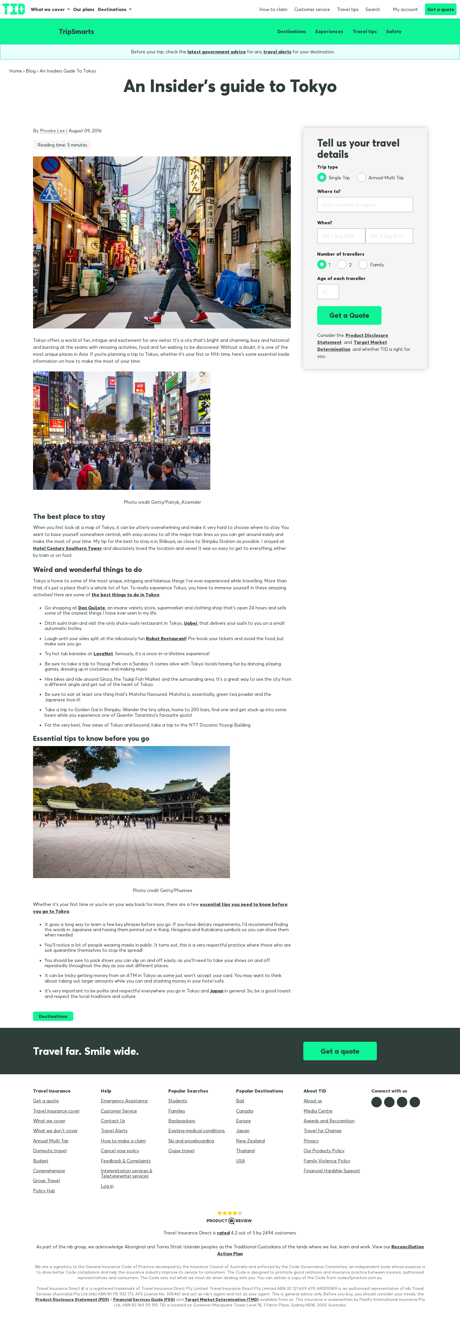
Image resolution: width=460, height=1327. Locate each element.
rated (223, 1233)
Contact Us (113, 1121)
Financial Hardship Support (332, 1170)
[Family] (371, 264)
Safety (393, 31)
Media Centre (318, 1111)
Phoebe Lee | (53, 130)
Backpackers (181, 1121)
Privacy (311, 1141)
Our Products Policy (324, 1150)
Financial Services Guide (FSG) (144, 1299)
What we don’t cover (55, 1130)
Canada (244, 1111)
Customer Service (119, 1111)
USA (240, 1161)
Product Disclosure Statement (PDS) (72, 1299)
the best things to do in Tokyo (125, 594)
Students (177, 1101)
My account (402, 9)
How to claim (273, 9)
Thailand (245, 1150)
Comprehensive (49, 1170)
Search (373, 9)
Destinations (112, 9)
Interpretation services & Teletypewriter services (126, 1173)
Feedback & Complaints (126, 1161)
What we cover (48, 9)
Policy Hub (44, 1191)
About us (313, 1101)
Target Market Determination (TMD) (222, 1299)
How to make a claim (123, 1141)
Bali (240, 1101)
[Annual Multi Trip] (380, 177)
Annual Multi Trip (50, 1141)
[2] (344, 264)
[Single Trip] (333, 177)
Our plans (83, 9)
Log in (107, 1186)
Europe (243, 1121)
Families (176, 1111)
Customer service (312, 9)
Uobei (190, 623)
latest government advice (216, 52)
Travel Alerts (114, 1130)
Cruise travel (181, 1150)
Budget (40, 1161)
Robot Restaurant (166, 638)
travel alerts (277, 52)
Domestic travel (50, 1150)
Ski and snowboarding (191, 1141)
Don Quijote (91, 608)
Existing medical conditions (196, 1130)
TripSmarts (76, 31)
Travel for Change (323, 1130)
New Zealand (250, 1141)
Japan (216, 991)
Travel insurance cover (56, 1111)
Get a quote (440, 9)
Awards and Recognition (329, 1121)
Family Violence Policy (327, 1161)
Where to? (329, 191)
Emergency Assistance (124, 1101)
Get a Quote (349, 315)
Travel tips (348, 9)
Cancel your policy (120, 1150)
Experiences (329, 31)
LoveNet (103, 653)
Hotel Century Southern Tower (67, 548)
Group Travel (46, 1180)
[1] (324, 264)
